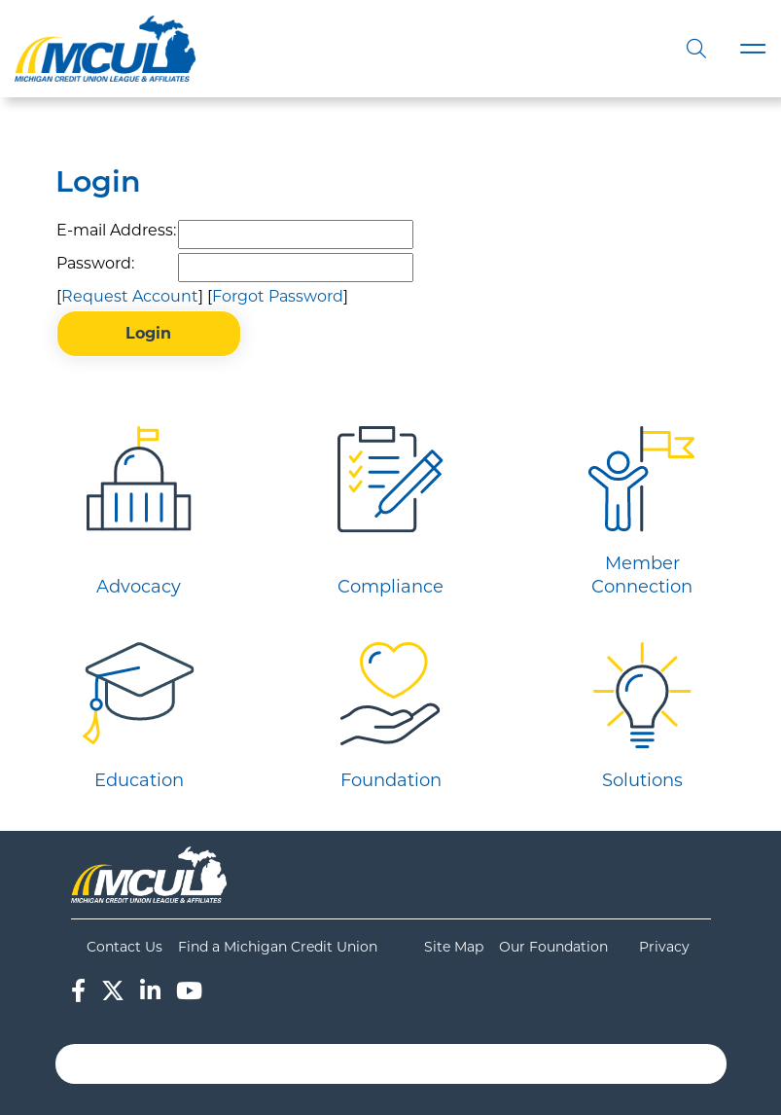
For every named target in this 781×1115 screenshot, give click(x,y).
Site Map (453, 946)
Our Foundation (553, 946)
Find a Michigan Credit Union (277, 946)
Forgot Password (277, 296)
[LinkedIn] (150, 991)
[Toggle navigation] (752, 49)
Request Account (129, 296)
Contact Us (124, 946)
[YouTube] (189, 991)
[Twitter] (112, 991)
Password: (95, 263)
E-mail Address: (116, 230)
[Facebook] (78, 991)
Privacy (664, 946)
